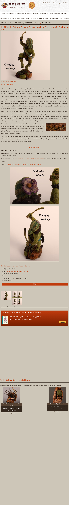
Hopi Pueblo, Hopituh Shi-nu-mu (26, 23)
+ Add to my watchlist (8, 81)
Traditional (47, 23)
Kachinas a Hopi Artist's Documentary (31, 159)
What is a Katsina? (34, 147)
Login (63, 3)
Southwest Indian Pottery (23, 14)
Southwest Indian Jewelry (22, 18)
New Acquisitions (8, 14)
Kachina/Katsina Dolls (40, 14)
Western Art (33, 18)
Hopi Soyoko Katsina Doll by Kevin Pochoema (11, 409)
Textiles (54, 18)
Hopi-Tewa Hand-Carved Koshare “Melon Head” (57, 408)
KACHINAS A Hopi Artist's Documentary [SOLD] (25, 317)
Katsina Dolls (5, 23)
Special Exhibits (64, 18)
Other (58, 18)
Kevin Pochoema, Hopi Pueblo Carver (15, 266)
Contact (45, 3)
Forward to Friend (7, 84)
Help (58, 3)
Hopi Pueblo (10, 164)
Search (40, 3)
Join (66, 3)
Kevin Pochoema (35, 164)
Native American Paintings (58, 14)
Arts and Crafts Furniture (44, 18)
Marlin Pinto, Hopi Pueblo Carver (57, 404)
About (54, 3)
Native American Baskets (7, 18)
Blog (50, 3)
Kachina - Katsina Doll (22, 164)
